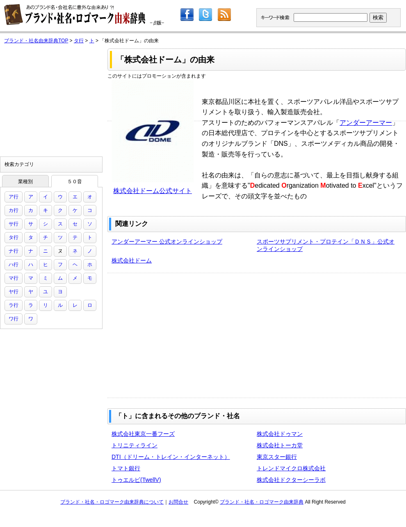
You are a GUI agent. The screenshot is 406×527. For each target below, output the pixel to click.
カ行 (13, 210)
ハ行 (13, 264)
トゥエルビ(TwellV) (136, 479)
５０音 (74, 181)
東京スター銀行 (277, 456)
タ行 (79, 41)
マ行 (13, 278)
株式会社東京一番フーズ (143, 433)
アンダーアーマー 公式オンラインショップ (167, 241)
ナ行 (13, 251)
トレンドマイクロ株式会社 (291, 468)
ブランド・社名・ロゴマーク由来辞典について (112, 502)
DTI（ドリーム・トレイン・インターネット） (171, 456)
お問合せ (178, 502)
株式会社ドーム (132, 260)
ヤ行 (13, 292)
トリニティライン (134, 445)
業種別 (25, 181)
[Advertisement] (211, 334)
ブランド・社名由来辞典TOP (36, 41)
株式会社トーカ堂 (280, 445)
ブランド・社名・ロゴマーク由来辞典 (261, 502)
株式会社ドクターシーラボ (291, 479)
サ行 (13, 224)
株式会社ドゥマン (280, 433)
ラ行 (13, 305)
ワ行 (13, 319)
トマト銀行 (126, 468)
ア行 (13, 197)
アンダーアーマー (366, 122)
